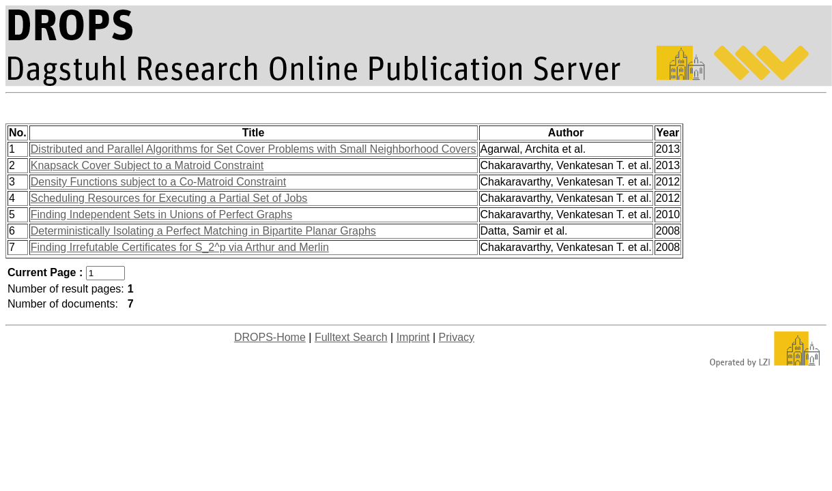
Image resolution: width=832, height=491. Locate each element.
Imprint (413, 337)
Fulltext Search (351, 337)
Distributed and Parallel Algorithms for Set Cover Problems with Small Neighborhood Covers (253, 149)
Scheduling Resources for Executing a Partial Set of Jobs (169, 198)
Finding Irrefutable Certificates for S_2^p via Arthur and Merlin (180, 247)
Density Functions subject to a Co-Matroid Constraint (158, 182)
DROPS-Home (270, 337)
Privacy (456, 337)
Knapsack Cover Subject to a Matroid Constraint (147, 165)
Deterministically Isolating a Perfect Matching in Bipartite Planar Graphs (203, 231)
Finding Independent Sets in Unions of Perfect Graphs (161, 214)
